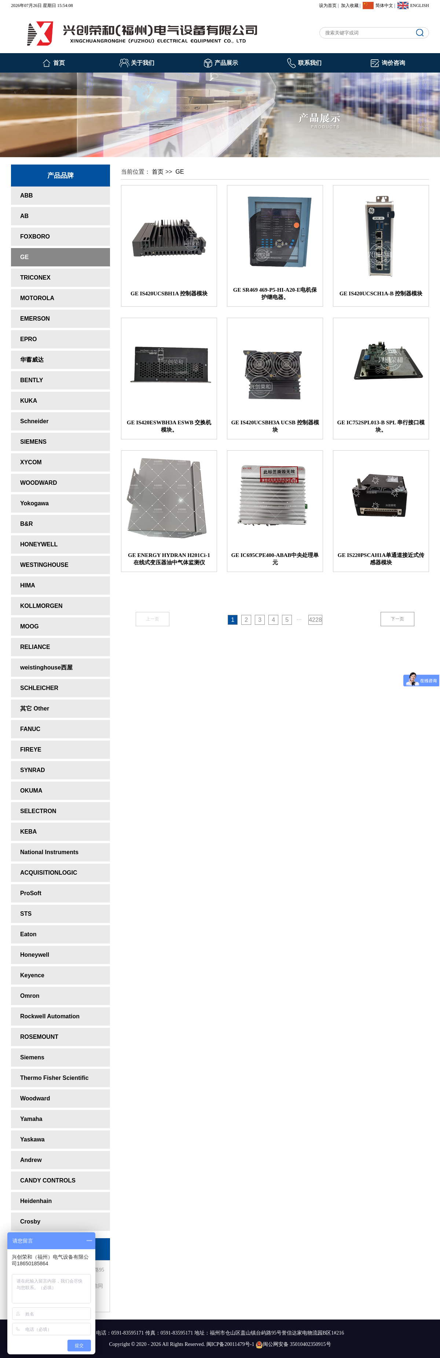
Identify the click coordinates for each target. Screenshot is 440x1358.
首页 (59, 63)
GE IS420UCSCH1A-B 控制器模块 (381, 293)
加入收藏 (350, 5)
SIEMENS (33, 442)
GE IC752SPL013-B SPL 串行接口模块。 (381, 426)
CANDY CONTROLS (48, 1180)
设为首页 (328, 5)
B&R (26, 524)
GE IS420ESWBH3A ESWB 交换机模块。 (169, 426)
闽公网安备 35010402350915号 (293, 1344)
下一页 (397, 618)
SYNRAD (32, 770)
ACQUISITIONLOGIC (48, 873)
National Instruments (49, 852)
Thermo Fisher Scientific (54, 1078)
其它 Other (34, 708)
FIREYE (30, 749)
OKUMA (31, 790)
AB (24, 216)
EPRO (28, 339)
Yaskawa (32, 1139)
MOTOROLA (37, 298)
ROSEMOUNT (39, 1037)
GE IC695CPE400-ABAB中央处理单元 (275, 558)
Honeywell (34, 955)
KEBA (28, 832)
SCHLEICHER (39, 688)
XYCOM (31, 462)
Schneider (34, 421)
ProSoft (30, 893)
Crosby (30, 1221)
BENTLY (31, 380)
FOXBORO (35, 236)
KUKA (28, 401)
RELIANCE (35, 647)
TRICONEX (35, 277)
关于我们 (142, 63)
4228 (315, 620)
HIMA (27, 585)
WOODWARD (38, 483)
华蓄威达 (32, 360)
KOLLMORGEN (41, 606)
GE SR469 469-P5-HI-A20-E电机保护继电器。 (275, 293)
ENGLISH (419, 5)
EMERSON (35, 318)
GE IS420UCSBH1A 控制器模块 (169, 293)
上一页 (152, 618)
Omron (29, 996)
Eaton (28, 934)
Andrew (31, 1160)
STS (26, 914)
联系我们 (310, 63)
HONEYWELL (39, 544)
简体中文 (384, 5)
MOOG (29, 626)
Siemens (32, 1057)
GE (24, 257)
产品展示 (226, 63)
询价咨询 (393, 63)
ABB (26, 195)
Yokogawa (34, 503)
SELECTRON (38, 811)
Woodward (35, 1098)
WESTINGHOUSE (44, 565)
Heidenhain (36, 1201)
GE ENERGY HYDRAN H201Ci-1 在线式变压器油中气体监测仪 (169, 558)
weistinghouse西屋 (46, 667)
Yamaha (31, 1119)
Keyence (32, 975)
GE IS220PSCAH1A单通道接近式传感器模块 (381, 558)
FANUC (30, 729)
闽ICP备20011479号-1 (230, 1344)
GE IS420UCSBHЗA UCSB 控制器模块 (275, 426)
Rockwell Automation (50, 1016)
